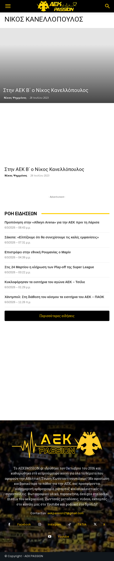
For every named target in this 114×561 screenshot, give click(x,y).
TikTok (82, 524)
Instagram (54, 524)
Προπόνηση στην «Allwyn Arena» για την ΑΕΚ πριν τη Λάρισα (52, 222)
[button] (7, 6)
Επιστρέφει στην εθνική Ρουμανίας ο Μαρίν (38, 252)
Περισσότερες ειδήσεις (57, 316)
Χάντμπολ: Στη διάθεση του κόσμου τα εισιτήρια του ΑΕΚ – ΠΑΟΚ (55, 297)
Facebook (24, 524)
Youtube (63, 536)
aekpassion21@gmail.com (65, 513)
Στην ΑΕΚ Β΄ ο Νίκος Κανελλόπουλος (44, 169)
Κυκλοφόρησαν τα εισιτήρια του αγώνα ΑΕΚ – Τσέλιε (45, 282)
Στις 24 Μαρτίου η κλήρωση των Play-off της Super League (50, 267)
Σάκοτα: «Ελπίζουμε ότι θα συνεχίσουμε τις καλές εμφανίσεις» (52, 237)
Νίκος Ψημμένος (15, 97)
